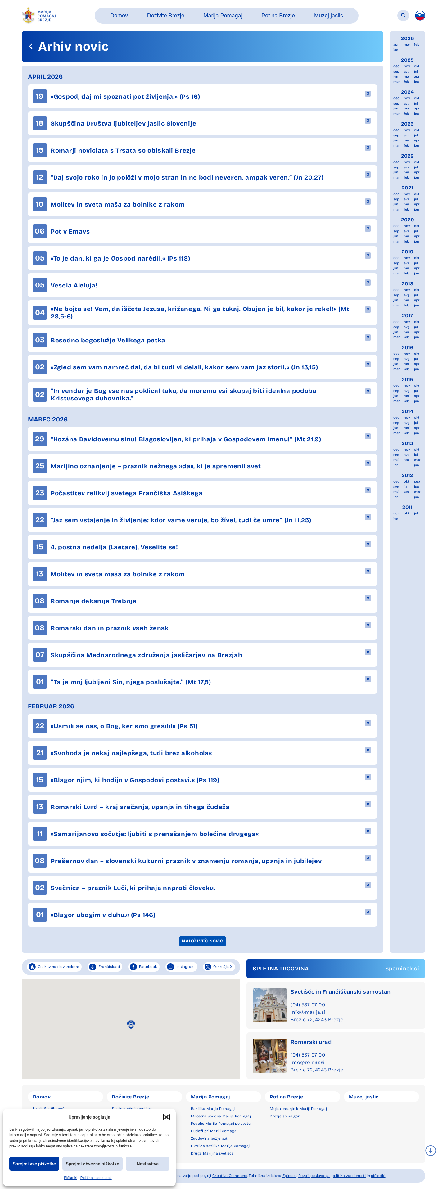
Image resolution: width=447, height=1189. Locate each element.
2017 (407, 315)
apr (396, 44)
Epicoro (289, 1175)
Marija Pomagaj (210, 1097)
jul (416, 71)
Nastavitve (148, 1164)
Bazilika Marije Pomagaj (213, 1109)
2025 (407, 60)
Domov (42, 1097)
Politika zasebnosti (96, 1178)
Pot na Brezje (286, 1097)
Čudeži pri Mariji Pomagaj (214, 1131)
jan (395, 50)
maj (407, 76)
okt (416, 66)
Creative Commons (229, 1175)
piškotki (378, 1175)
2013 (407, 443)
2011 (407, 507)
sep (396, 71)
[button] (166, 1117)
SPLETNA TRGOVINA (281, 968)
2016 (407, 347)
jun (395, 76)
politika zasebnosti (349, 1175)
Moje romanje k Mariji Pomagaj (298, 1109)
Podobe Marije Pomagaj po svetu (221, 1123)
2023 (407, 124)
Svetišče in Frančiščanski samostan (341, 991)
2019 (407, 252)
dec (396, 66)
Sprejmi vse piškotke (34, 1164)
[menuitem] (420, 16)
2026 (407, 38)
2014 (407, 411)
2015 (407, 379)
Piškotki (70, 1178)
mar (407, 44)
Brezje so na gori (285, 1116)
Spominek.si (402, 968)
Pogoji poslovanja (314, 1175)
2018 (407, 284)
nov (407, 66)
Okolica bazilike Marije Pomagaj (220, 1146)
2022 (407, 156)
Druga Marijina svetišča (212, 1153)
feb (416, 44)
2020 (407, 220)
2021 (407, 188)
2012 (407, 475)
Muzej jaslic (364, 1097)
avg (406, 71)
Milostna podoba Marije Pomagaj (221, 1116)
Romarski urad (311, 1042)
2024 (407, 92)
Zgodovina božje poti (209, 1138)
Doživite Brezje (130, 1097)
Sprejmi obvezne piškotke (92, 1164)
